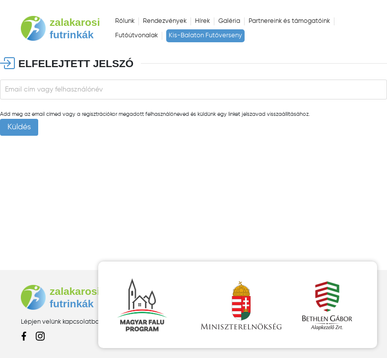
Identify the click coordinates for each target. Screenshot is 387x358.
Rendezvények (165, 21)
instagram (40, 336)
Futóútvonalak (136, 35)
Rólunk (124, 21)
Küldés (19, 127)
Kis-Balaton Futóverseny (205, 35)
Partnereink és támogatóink (289, 21)
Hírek (202, 21)
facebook (24, 336)
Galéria (229, 21)
